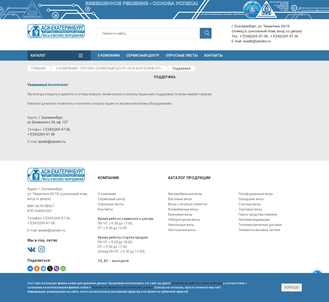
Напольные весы (181, 225)
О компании (109, 55)
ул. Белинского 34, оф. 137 (47, 122)
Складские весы (251, 199)
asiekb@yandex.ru (257, 41)
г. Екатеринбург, (51, 117)
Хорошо (291, 287)
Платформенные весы (255, 194)
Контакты (213, 55)
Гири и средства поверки (257, 214)
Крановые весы (180, 214)
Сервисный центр (142, 55)
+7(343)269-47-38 (254, 36)
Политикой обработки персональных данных (122, 287)
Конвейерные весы (183, 209)
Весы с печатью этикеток (187, 204)
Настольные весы (182, 230)
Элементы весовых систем (259, 230)
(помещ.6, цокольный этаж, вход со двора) (267, 31)
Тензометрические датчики (260, 225)
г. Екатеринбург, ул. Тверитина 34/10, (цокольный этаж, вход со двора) (57, 194)
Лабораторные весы (184, 219)
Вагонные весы (180, 199)
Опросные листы (182, 55)
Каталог (38, 55)
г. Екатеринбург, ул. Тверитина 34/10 (261, 26)
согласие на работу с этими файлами (197, 283)
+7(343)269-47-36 (284, 36)
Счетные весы (249, 204)
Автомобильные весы (185, 194)
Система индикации (253, 219)
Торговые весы (250, 209)
